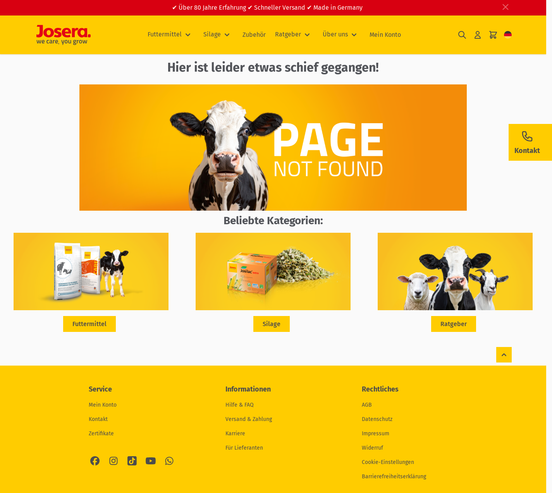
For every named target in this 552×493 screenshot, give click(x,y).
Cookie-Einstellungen (388, 462)
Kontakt (98, 419)
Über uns (335, 34)
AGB (367, 405)
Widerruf (372, 448)
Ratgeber (288, 34)
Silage (212, 34)
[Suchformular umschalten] (462, 35)
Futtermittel (165, 34)
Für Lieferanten (244, 448)
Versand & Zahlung (248, 419)
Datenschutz (377, 419)
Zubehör (254, 34)
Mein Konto (385, 34)
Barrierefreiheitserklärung (394, 476)
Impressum (375, 433)
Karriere (235, 433)
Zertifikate (101, 433)
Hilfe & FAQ (239, 405)
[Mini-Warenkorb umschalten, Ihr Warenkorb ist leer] (493, 35)
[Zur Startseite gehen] (63, 34)
